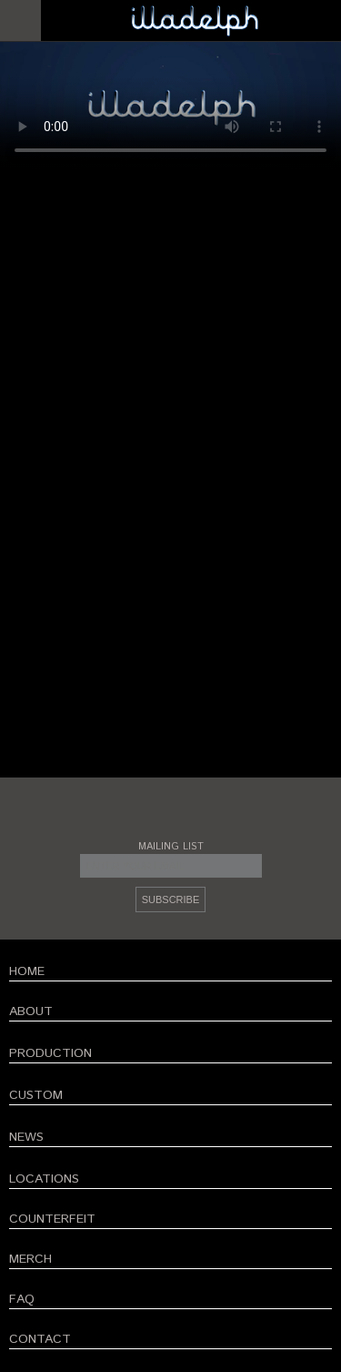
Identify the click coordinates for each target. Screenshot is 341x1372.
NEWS (26, 1137)
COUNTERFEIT (52, 1219)
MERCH (30, 1259)
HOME (27, 971)
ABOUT (31, 1011)
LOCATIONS (44, 1179)
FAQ (22, 1299)
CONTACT (40, 1339)
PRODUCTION (50, 1053)
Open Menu (20, 20)
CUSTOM (36, 1095)
